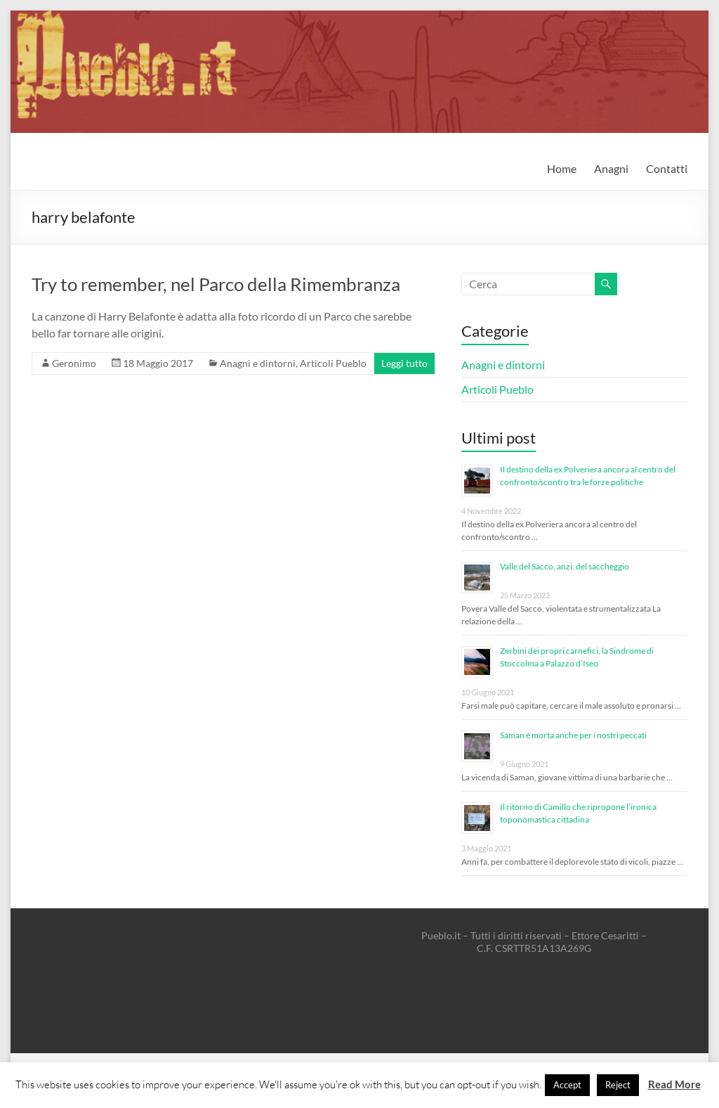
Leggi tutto (404, 363)
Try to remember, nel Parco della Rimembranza (216, 284)
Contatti (666, 168)
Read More (674, 1084)
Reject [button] (618, 1084)
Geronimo (74, 363)
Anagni (611, 168)
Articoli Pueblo (333, 363)
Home (561, 168)
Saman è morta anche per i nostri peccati (573, 735)
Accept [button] (567, 1084)
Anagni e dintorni (258, 363)
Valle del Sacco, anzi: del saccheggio (564, 566)
